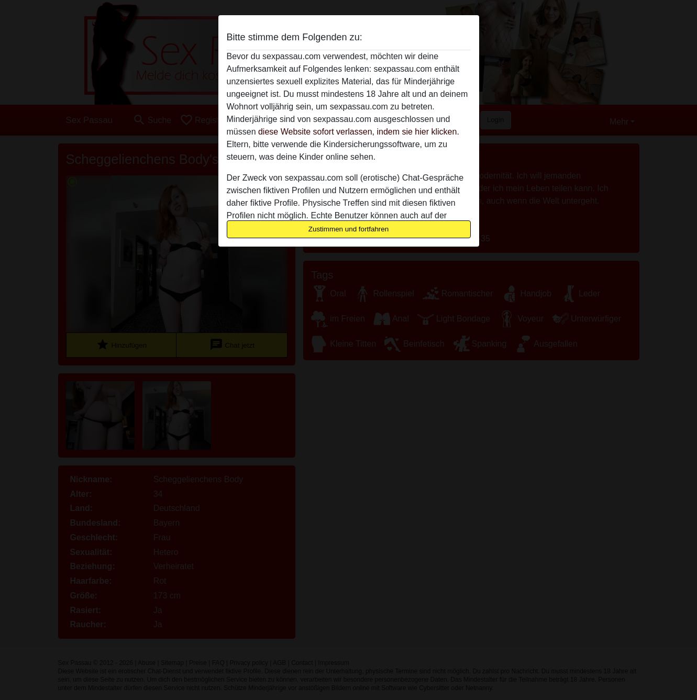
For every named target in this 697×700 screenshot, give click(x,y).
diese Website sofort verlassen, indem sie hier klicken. (358, 131)
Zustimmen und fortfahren (348, 229)
